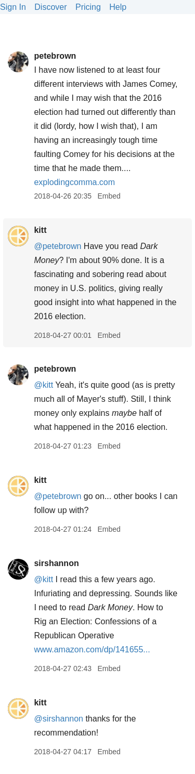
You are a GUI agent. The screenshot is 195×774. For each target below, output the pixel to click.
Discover (50, 7)
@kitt (43, 385)
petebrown (55, 55)
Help (117, 7)
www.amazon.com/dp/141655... (92, 649)
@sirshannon (58, 718)
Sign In (13, 7)
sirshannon (56, 563)
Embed (108, 196)
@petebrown (57, 246)
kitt (40, 230)
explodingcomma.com (74, 182)
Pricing (88, 7)
